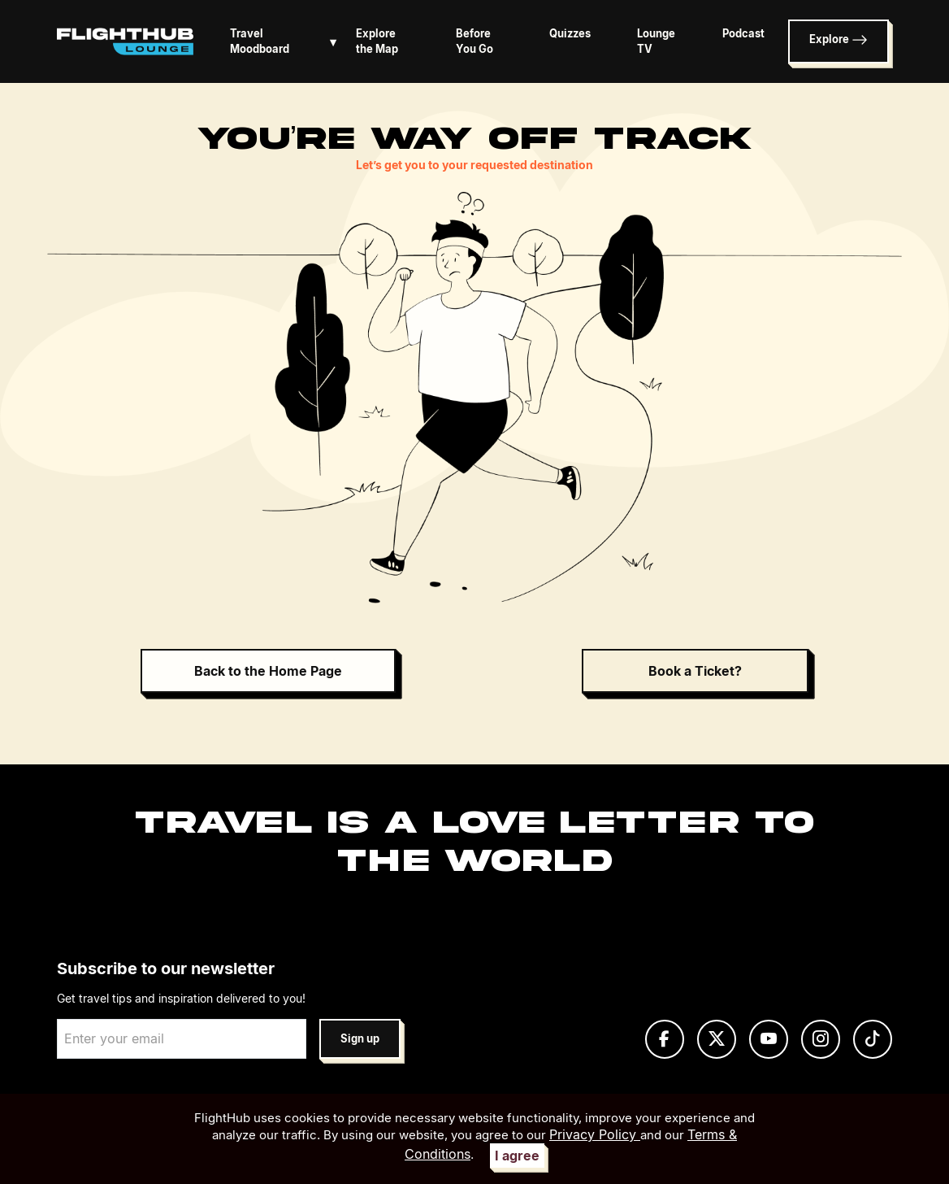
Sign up (359, 1039)
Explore (838, 40)
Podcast (743, 34)
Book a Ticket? (695, 671)
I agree (517, 1155)
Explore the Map (377, 41)
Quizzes (570, 34)
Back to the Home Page (268, 671)
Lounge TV (656, 41)
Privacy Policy (594, 1134)
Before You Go (474, 41)
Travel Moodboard (286, 41)
